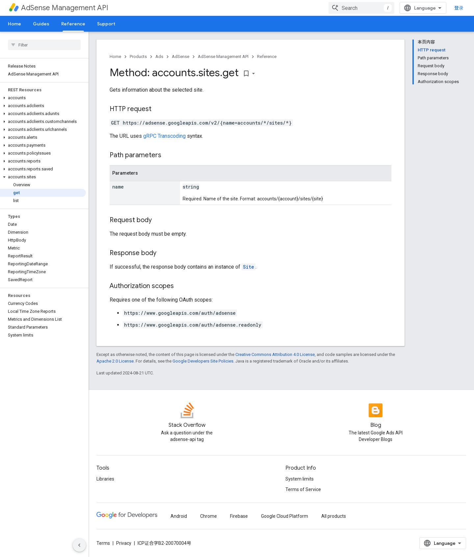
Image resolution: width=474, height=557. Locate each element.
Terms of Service (303, 489)
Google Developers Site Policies (202, 361)
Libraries (105, 479)
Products (138, 56)
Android (179, 516)
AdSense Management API (64, 7)
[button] (43, 98)
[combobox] (361, 8)
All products (333, 516)
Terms (103, 543)
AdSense (180, 56)
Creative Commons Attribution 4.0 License (275, 354)
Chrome (208, 516)
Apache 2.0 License (115, 361)
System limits (299, 479)
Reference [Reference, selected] (73, 24)
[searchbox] (44, 45)
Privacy (123, 543)
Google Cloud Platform (284, 516)
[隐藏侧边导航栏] (79, 545)
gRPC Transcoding (164, 136)
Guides (41, 24)
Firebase (239, 516)
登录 (458, 8)
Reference (266, 56)
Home (14, 24)
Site (248, 267)
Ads (159, 56)
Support (106, 24)
